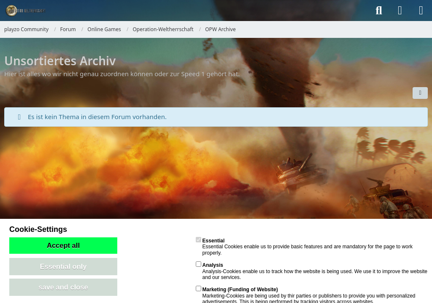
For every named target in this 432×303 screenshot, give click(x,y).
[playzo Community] (25, 10)
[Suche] (378, 10)
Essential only (63, 266)
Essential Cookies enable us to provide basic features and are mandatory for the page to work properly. (304, 247)
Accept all (63, 245)
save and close (63, 287)
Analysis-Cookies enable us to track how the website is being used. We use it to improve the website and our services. (311, 271)
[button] (420, 93)
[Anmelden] (400, 10)
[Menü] (421, 10)
